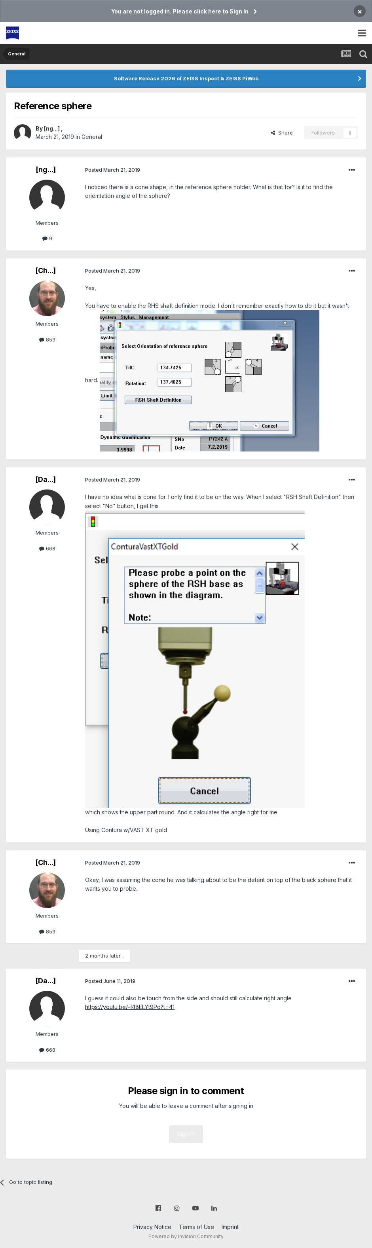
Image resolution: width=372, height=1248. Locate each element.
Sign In (186, 1133)
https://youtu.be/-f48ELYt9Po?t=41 (130, 1006)
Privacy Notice (152, 1226)
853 (47, 339)
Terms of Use (196, 1226)
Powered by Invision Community (186, 1236)
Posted (112, 170)
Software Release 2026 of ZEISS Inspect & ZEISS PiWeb (186, 78)
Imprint (230, 1226)
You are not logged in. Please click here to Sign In (180, 11)
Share (282, 132)
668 (47, 548)
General (92, 136)
